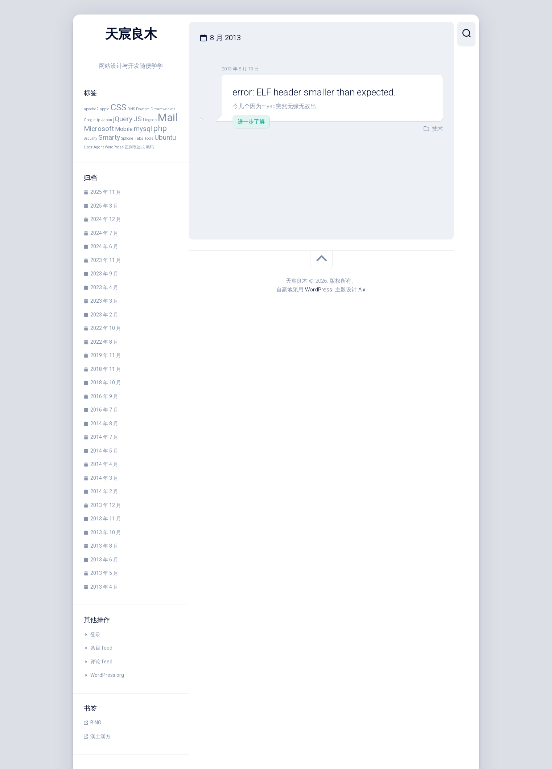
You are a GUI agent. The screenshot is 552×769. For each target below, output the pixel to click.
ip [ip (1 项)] (98, 120)
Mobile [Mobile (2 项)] (124, 129)
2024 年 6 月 (104, 246)
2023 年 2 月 (104, 315)
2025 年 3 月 (104, 206)
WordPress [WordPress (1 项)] (114, 147)
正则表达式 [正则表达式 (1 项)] (135, 147)
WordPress (318, 289)
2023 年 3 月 (104, 301)
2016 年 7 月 (104, 410)
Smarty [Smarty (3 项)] (109, 137)
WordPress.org (107, 675)
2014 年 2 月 (104, 491)
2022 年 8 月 (104, 342)
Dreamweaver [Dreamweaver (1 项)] (163, 109)
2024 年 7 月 (104, 233)
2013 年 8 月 (104, 546)
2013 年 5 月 (104, 573)
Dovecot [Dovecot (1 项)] (142, 109)
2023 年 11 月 (105, 260)
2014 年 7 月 (104, 437)
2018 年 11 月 (105, 369)
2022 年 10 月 (105, 328)
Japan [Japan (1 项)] (106, 120)
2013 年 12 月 (105, 505)
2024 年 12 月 (105, 219)
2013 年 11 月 (105, 518)
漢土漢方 (100, 736)
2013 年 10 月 (105, 532)
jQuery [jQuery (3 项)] (122, 119)
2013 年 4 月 (104, 587)
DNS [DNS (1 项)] (131, 109)
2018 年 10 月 (105, 382)
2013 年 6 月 (104, 560)
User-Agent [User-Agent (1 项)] (94, 147)
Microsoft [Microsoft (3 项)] (99, 128)
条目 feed (101, 648)
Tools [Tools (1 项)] (148, 138)
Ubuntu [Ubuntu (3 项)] (165, 137)
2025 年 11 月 (105, 192)
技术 (437, 129)
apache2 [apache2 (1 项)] (91, 109)
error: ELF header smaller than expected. (315, 92)
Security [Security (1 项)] (90, 138)
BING (95, 722)
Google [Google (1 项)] (90, 120)
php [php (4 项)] (160, 128)
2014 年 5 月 (104, 451)
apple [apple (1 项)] (105, 109)
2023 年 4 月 (104, 287)
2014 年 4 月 (104, 464)
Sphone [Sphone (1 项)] (127, 138)
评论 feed (101, 661)
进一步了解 (251, 121)
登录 (95, 634)
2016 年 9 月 (104, 396)
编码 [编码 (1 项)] (150, 147)
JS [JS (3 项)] (137, 119)
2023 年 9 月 (104, 274)
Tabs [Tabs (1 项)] (139, 138)
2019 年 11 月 (105, 355)
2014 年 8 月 (104, 423)
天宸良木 (131, 34)
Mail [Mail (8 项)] (168, 117)
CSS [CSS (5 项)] (118, 107)
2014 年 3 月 (104, 478)
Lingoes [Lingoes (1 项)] (150, 120)
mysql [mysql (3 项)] (143, 128)
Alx (361, 289)
